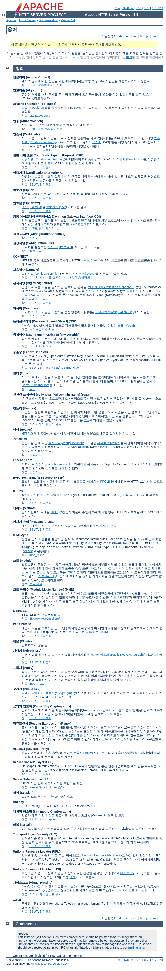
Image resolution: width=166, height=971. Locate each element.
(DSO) (73, 321)
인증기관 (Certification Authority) (43, 159)
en (127, 36)
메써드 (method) (92, 260)
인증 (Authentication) (28, 121)
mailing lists (136, 947)
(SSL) (49, 762)
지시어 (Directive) (25, 308)
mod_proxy (36, 683)
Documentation (48, 20)
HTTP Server (27, 20)
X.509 (17, 899)
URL (73, 877)
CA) (63, 172)
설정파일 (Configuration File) (33, 243)
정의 (20, 69)
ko (154, 36)
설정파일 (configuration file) (40, 273)
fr (141, 36)
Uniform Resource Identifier (100, 855)
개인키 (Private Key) (130, 159)
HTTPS (18, 491)
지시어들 (128, 8)
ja (147, 36)
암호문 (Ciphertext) (26, 203)
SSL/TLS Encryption (43, 819)
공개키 (96, 142)
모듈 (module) (31, 107)
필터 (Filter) (21, 373)
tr (161, 36)
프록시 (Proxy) (23, 668)
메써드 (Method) (24, 508)
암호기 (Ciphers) (44, 632)
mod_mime (36, 555)
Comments (26, 924)
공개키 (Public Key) (26, 689)
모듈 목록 (35, 584)
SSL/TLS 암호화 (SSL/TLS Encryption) (55, 367)
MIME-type (20, 535)
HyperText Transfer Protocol (33, 477)
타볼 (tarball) (47, 576)
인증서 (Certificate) (26, 134)
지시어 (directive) (59, 247)
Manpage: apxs (39, 115)
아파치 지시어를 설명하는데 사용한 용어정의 (59, 277)
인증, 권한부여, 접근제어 (46, 85)
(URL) (56, 851)
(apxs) (51, 103)
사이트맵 (157, 8)
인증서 (49, 163)
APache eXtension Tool (29, 103)
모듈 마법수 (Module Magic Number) (38, 589)
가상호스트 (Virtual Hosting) (33, 882)
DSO (74, 107)
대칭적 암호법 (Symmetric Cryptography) (42, 811)
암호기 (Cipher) (24, 190)
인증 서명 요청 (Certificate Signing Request (43, 155)
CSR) (79, 155)
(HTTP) (59, 477)
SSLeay (18, 802)
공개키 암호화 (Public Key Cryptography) (117, 654)
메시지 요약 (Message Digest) (34, 521)
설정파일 (35, 251)
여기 (129, 57)
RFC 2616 (107, 481)
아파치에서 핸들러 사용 (45, 424)
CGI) (97, 216)
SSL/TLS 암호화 (40, 150)
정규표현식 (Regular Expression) (36, 723)
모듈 (117, 8)
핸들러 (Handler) (24, 408)
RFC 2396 (127, 873)
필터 (32, 389)
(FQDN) (86, 394)
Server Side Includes (35, 385)
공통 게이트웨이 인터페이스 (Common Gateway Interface (53, 216)
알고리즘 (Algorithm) (27, 90)
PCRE (109, 739)
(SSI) (47, 779)
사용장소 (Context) (26, 269)
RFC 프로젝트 (80, 224)
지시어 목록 (37, 316)
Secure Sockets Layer (29, 762)
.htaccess (20, 439)
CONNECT (20, 256)
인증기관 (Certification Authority (36, 172)
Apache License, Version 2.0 (49, 963)
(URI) (57, 869)
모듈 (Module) (127, 325)
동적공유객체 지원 (41, 329)
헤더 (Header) (22, 429)
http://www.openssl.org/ (44, 618)
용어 (146, 8)
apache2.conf (22, 460)
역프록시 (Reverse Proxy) (31, 749)
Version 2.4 (68, 20)
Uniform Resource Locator (32, 851)
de (120, 36)
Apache (11, 20)
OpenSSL (20, 610)
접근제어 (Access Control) (31, 77)
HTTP (25, 433)
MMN (69, 589)
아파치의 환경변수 (41, 346)
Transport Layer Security (31, 834)
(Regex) (65, 723)
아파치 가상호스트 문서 (45, 894)
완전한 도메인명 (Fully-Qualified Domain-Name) (46, 394)
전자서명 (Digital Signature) (32, 283)
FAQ (139, 8)
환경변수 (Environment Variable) (36, 334)
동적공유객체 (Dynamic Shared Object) (40, 321)
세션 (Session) (23, 792)
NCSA (46, 224)
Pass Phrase (22, 624)
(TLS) (53, 834)
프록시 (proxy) (83, 752)
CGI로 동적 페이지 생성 (45, 228)
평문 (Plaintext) (32, 207)
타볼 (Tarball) (22, 824)
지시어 (33, 237)
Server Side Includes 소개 (46, 787)
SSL (142, 495)
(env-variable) (69, 334)
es (134, 36)
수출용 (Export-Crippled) (30, 352)
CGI (86, 420)
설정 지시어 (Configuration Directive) (39, 234)
